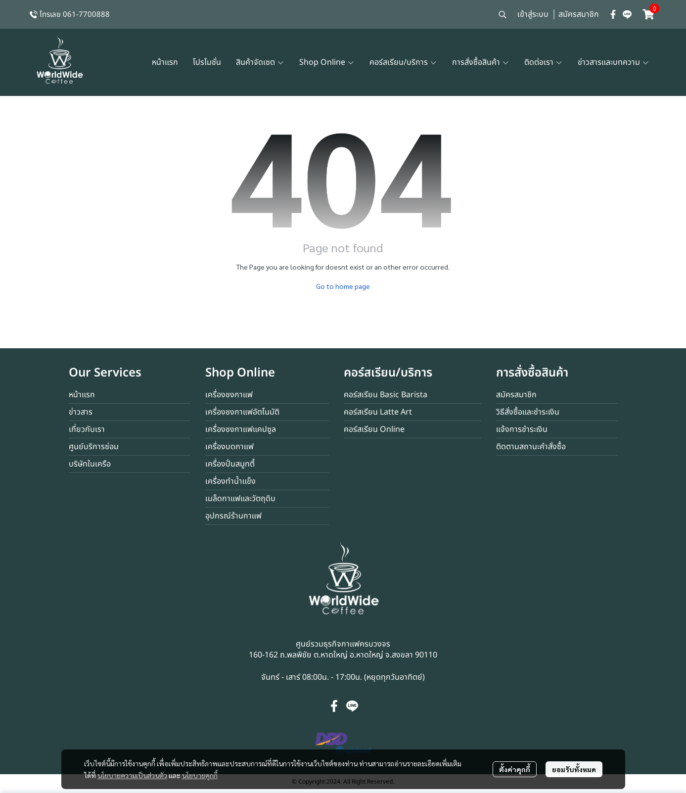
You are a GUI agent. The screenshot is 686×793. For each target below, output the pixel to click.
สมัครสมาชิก (578, 14)
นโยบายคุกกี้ (200, 775)
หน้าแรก (82, 395)
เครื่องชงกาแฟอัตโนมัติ (242, 412)
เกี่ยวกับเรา (87, 429)
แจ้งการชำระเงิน (522, 429)
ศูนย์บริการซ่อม (94, 447)
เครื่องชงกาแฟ (229, 395)
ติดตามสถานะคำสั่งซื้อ (531, 447)
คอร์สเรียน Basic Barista (385, 395)
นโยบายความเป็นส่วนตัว (132, 775)
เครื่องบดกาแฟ (229, 447)
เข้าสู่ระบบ (533, 14)
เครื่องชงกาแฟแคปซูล (240, 429)
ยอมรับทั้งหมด (574, 769)
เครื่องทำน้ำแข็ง (230, 481)
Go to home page (343, 285)
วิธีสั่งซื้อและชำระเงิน (527, 412)
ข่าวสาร (80, 412)
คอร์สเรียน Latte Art (378, 412)
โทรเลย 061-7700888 (75, 14)
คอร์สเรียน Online (374, 429)
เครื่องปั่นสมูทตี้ (230, 464)
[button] (502, 14)
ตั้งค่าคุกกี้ (514, 769)
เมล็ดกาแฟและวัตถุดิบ (240, 499)
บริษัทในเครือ (90, 464)
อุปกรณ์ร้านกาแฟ (233, 516)
